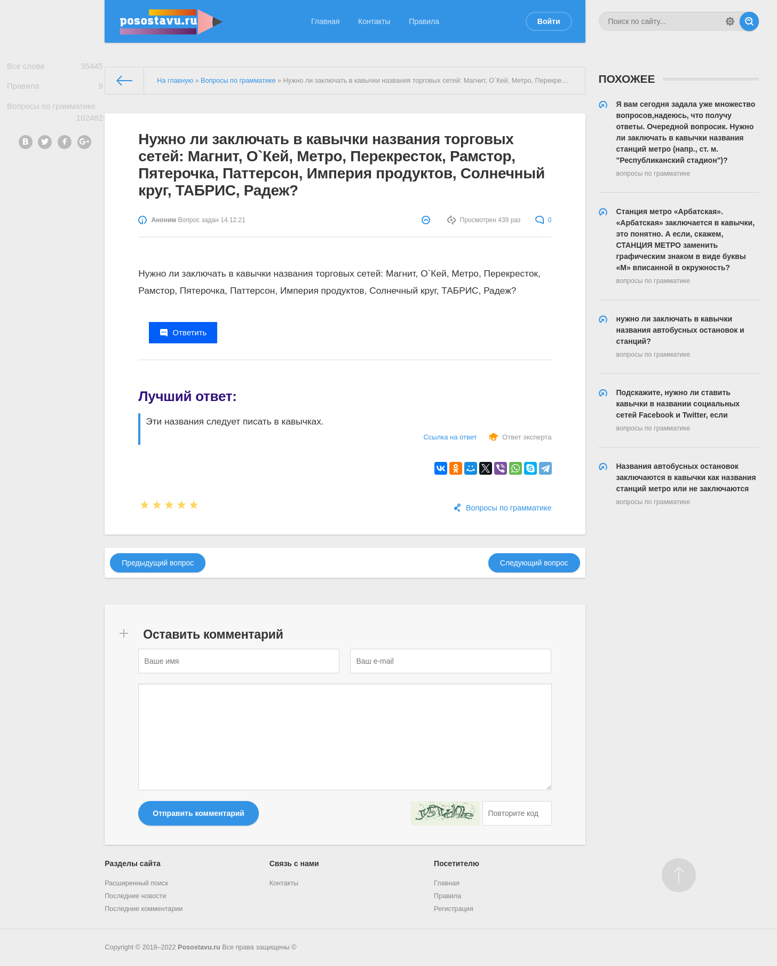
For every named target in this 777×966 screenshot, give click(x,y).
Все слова (55, 67)
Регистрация (453, 909)
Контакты (374, 21)
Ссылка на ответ (450, 437)
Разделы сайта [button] (132, 863)
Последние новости (135, 896)
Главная (325, 21)
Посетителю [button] (456, 863)
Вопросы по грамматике (55, 117)
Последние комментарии (144, 909)
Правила (424, 21)
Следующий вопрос (534, 563)
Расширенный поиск (136, 883)
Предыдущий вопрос (158, 563)
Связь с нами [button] (294, 863)
